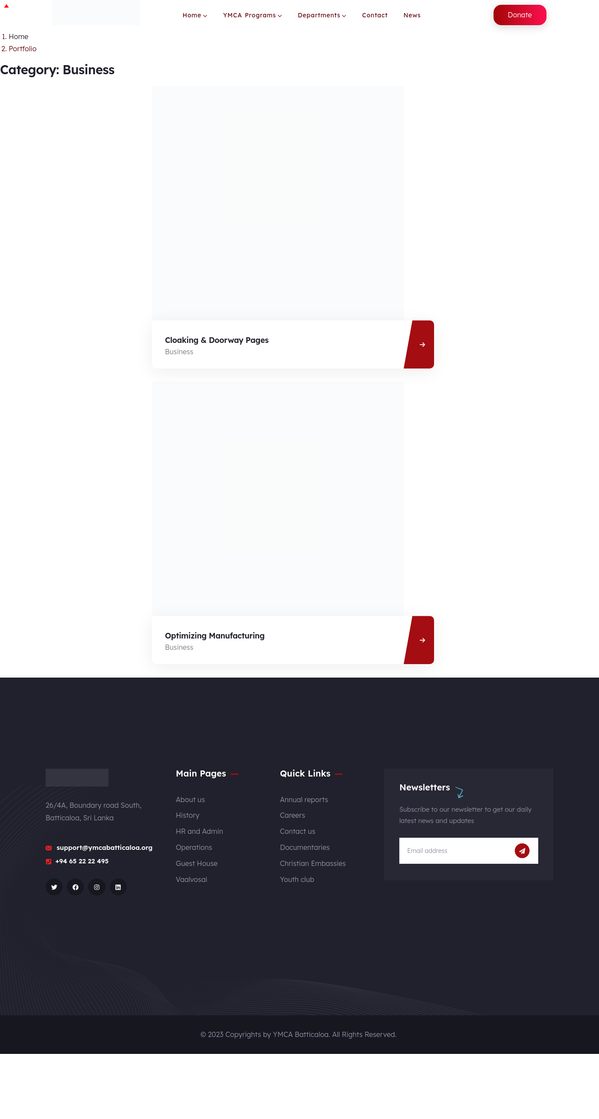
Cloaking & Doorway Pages (217, 340)
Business (179, 351)
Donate (520, 14)
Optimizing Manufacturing (214, 636)
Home (18, 36)
